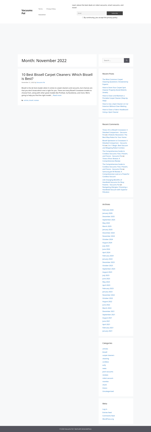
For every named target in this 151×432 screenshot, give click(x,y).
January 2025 (107, 229)
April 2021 (106, 324)
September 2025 (108, 220)
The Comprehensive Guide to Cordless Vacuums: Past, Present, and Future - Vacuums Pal (115, 153)
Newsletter (42, 15)
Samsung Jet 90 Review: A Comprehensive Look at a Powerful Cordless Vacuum (115, 174)
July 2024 (105, 246)
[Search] (126, 60)
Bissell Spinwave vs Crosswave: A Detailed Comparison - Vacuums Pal (115, 143)
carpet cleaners (108, 355)
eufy (104, 365)
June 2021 (106, 321)
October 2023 (107, 265)
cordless (105, 362)
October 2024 (107, 239)
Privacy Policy (51, 9)
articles (26, 100)
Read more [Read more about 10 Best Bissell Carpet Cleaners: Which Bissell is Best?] (57, 95)
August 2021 (107, 318)
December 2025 (108, 216)
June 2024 (106, 249)
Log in (104, 409)
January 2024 (107, 259)
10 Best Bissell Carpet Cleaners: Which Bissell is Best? (57, 76)
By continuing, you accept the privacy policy (99, 17)
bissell (31, 100)
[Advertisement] (75, 37)
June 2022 (106, 305)
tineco (104, 388)
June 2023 (106, 278)
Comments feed (108, 416)
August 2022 (107, 301)
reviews (36, 100)
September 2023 (108, 269)
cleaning (105, 358)
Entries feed (107, 412)
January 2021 (107, 331)
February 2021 (108, 328)
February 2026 (108, 210)
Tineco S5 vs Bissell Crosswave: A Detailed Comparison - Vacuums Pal (115, 132)
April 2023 (106, 285)
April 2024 (106, 252)
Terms (40, 9)
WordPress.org (108, 419)
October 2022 (107, 298)
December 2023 (108, 262)
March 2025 (107, 226)
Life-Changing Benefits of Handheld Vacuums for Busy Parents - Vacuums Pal (113, 182)
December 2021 (108, 311)
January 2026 (107, 213)
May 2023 (106, 282)
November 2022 (108, 295)
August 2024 (107, 242)
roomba (105, 381)
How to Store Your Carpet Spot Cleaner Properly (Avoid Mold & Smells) (114, 90)
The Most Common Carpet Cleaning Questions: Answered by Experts (115, 81)
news (104, 368)
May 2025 (106, 223)
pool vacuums (107, 372)
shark (104, 385)
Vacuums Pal (27, 12)
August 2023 (107, 272)
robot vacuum (107, 378)
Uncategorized (108, 391)
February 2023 (108, 288)
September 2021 (108, 314)
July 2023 (105, 275)
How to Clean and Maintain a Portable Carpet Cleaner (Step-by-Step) (115, 98)
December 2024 (108, 233)
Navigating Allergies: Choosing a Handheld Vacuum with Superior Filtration (114, 189)
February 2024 (108, 256)
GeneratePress (86, 429)
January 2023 (107, 292)
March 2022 (107, 308)
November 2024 (108, 236)
